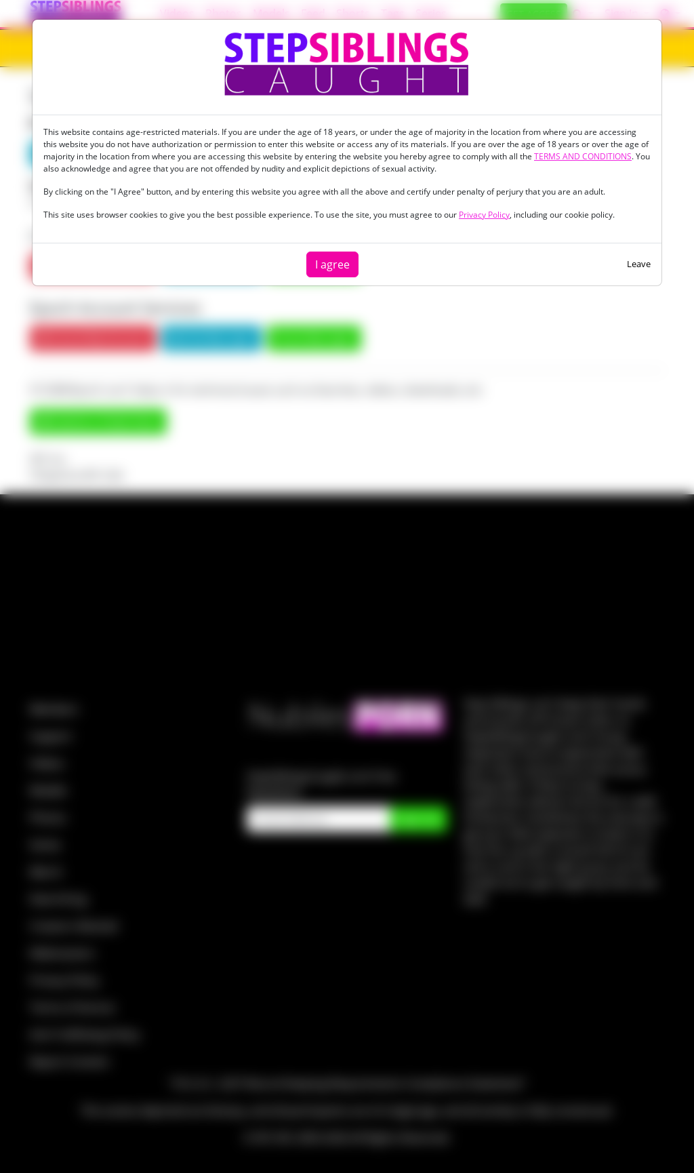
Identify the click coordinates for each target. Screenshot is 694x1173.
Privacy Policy (484, 214)
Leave (639, 264)
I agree (332, 264)
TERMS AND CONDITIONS (583, 156)
